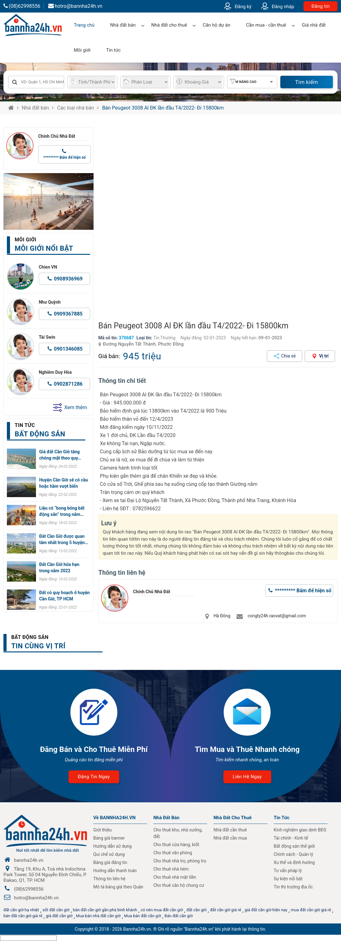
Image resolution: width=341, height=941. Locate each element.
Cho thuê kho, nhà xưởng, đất (177, 833)
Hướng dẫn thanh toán (115, 870)
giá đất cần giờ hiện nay (266, 910)
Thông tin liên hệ (109, 878)
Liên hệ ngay (247, 776)
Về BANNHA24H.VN (114, 817)
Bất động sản (29, 637)
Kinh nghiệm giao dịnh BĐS (300, 829)
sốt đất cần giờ (56, 910)
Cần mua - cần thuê (266, 25)
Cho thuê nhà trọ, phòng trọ (179, 860)
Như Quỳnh (50, 302)
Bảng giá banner (109, 838)
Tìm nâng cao (244, 82)
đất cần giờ (196, 910)
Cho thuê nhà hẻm (171, 869)
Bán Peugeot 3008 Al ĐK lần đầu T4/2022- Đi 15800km (163, 108)
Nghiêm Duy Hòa (55, 372)
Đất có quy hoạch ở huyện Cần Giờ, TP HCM (64, 595)
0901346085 (68, 349)
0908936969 (68, 279)
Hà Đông (221, 615)
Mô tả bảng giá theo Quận (118, 886)
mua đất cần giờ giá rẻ (311, 910)
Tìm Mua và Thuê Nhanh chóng (247, 749)
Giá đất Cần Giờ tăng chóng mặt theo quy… (60, 454)
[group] (218, 221)
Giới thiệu (102, 829)
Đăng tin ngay (94, 776)
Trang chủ (84, 25)
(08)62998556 (21, 6)
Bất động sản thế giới (294, 846)
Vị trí (323, 355)
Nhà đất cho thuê (169, 25)
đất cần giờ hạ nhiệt (21, 910)
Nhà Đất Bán (166, 817)
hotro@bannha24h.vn (75, 6)
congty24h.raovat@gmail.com (276, 615)
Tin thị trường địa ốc (293, 886)
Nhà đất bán (122, 25)
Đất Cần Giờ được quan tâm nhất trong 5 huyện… (63, 539)
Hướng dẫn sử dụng (112, 846)
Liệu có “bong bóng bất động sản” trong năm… (61, 511)
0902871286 (68, 384)
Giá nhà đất (314, 25)
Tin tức (113, 50)
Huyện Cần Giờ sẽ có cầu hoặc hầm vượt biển (63, 483)
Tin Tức (282, 817)
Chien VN (48, 267)
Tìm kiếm (306, 82)
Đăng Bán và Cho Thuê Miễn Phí (94, 749)
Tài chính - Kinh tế (291, 838)
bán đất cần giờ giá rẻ (22, 915)
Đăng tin (320, 6)
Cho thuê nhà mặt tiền (174, 877)
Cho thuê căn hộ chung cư (178, 885)
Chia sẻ (288, 355)
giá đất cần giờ (59, 915)
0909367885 (68, 314)
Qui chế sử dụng (109, 854)
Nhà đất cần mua (230, 838)
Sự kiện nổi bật (288, 878)
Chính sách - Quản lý (293, 854)
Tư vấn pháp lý (288, 870)
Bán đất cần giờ (179, 915)
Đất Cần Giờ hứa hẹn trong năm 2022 (59, 567)
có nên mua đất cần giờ (161, 910)
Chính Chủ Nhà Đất (56, 136)
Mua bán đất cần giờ (142, 915)
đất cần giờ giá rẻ (225, 910)
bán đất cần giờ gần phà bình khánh (105, 910)
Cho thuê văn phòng (172, 852)
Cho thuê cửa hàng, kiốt (176, 844)
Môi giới (82, 50)
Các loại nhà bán (75, 108)
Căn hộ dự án (216, 25)
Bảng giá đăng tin (110, 862)
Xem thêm (70, 407)
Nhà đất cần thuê (230, 829)
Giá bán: (109, 356)
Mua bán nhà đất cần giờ (98, 915)
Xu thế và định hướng (294, 862)
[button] (330, 221)
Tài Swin (47, 337)
